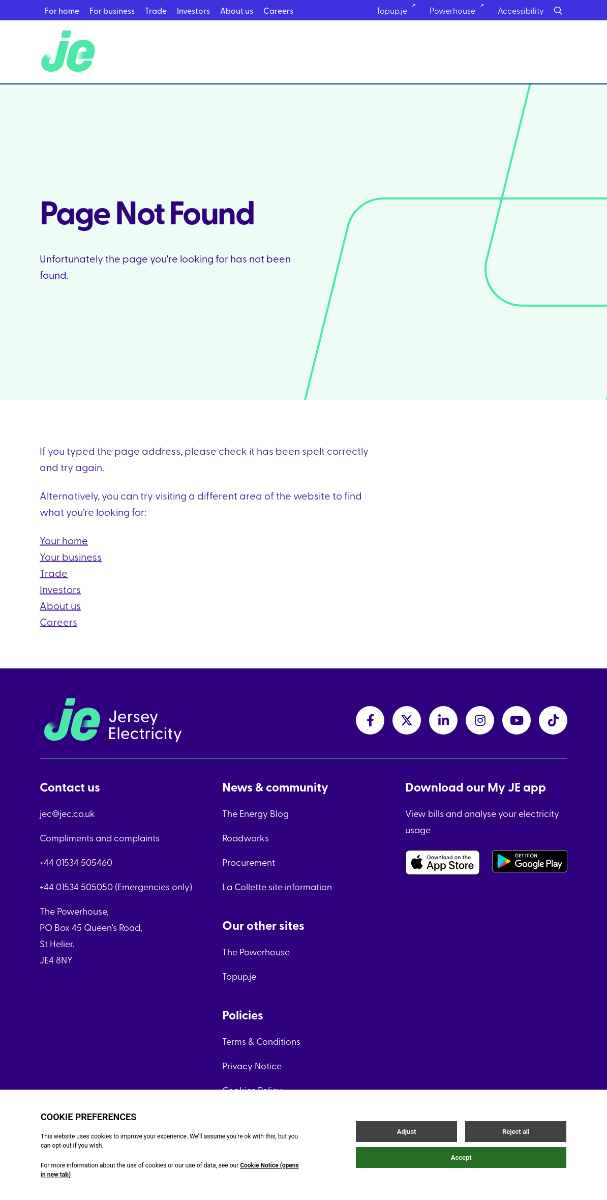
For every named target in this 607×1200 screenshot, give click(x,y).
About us (60, 617)
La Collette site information (277, 886)
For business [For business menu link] (112, 10)
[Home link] (70, 52)
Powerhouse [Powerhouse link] (460, 10)
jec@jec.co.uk (67, 813)
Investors (60, 601)
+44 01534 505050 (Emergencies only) (116, 886)
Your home (64, 552)
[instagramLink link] (480, 720)
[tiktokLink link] (553, 720)
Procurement (248, 862)
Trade (54, 585)
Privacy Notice (252, 1065)
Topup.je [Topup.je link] (399, 10)
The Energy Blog (255, 813)
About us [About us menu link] (236, 10)
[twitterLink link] (406, 720)
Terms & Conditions (261, 1041)
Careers (58, 633)
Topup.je (239, 976)
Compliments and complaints (100, 837)
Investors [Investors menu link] (193, 10)
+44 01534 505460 (76, 862)
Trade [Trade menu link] (156, 10)
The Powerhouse (256, 951)
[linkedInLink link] (443, 720)
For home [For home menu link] (62, 10)
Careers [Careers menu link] (278, 10)
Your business (71, 568)
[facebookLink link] (370, 720)
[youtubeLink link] (516, 720)
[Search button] (558, 10)
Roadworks (245, 837)
